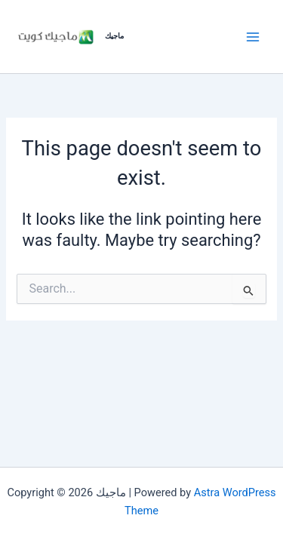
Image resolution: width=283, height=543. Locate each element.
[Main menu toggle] (253, 36)
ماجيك (114, 36)
